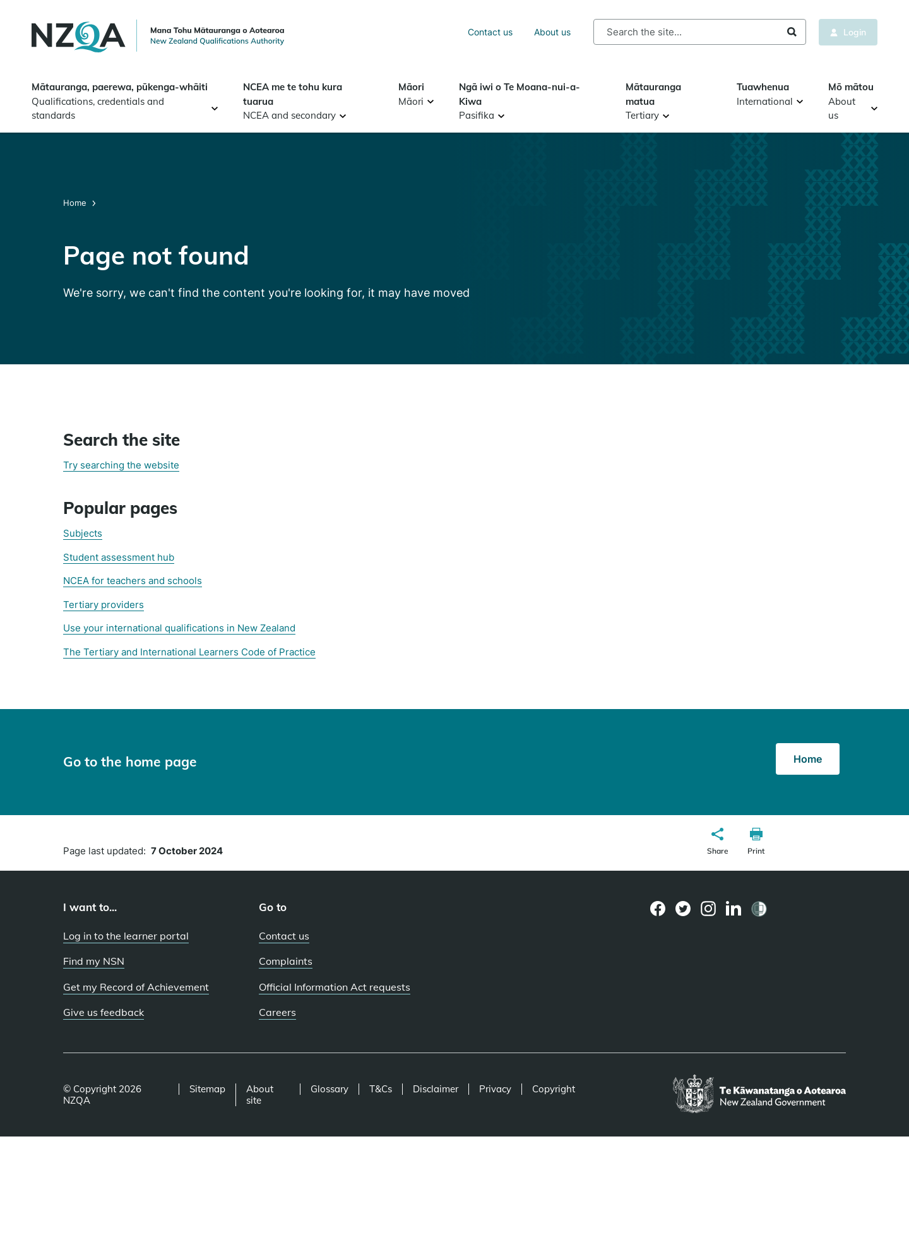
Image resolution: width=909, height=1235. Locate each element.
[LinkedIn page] (734, 909)
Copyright (553, 1089)
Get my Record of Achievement (136, 987)
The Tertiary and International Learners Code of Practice (189, 652)
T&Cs (380, 1089)
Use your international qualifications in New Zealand (179, 628)
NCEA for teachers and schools (132, 581)
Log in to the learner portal (126, 935)
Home (76, 203)
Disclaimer (435, 1089)
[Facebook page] (658, 908)
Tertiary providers (103, 605)
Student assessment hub (118, 557)
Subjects (82, 533)
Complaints (285, 961)
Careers (277, 1012)
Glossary (329, 1089)
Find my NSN (93, 961)
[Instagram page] (708, 908)
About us (552, 32)
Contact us (490, 32)
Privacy (495, 1089)
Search (792, 32)
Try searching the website (121, 465)
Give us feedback (103, 1012)
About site (259, 1094)
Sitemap (207, 1089)
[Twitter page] (683, 908)
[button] (717, 843)
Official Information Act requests (334, 987)
